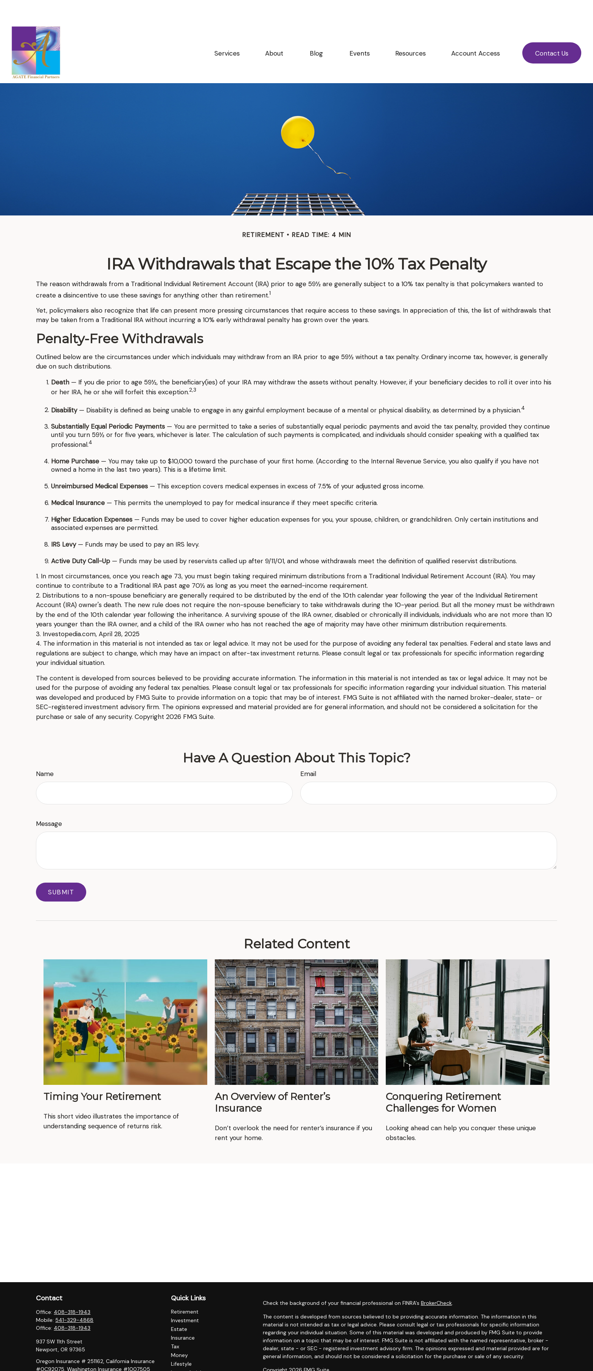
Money (179, 1332)
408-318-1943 (72, 1289)
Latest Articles (189, 1349)
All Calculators (188, 1367)
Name (45, 751)
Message (49, 801)
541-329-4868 (74, 1297)
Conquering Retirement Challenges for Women (443, 1079)
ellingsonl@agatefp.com (66, 1359)
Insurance (183, 1315)
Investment (185, 1297)
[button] (227, 30)
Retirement (185, 1289)
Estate (179, 1306)
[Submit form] (61, 869)
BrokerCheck (436, 1280)
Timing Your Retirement (102, 1074)
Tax (175, 1323)
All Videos (183, 1358)
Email (308, 751)
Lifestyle (181, 1341)
